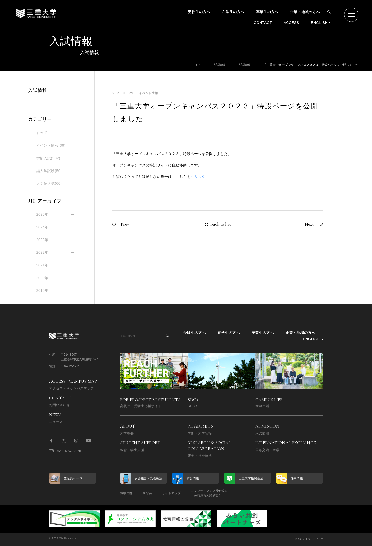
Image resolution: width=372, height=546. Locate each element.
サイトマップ (171, 493)
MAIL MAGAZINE (65, 450)
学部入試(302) (48, 158)
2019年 (42, 290)
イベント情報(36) (51, 145)
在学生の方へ (233, 12)
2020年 (42, 278)
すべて (41, 133)
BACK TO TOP (306, 539)
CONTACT (263, 23)
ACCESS (291, 23)
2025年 (42, 214)
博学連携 (126, 493)
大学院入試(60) (49, 183)
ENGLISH (319, 23)
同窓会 (147, 493)
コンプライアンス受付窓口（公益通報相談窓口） (209, 493)
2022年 (42, 252)
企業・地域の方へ (305, 12)
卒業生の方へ (267, 12)
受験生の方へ (199, 12)
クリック (197, 177)
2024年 (42, 227)
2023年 (42, 240)
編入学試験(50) (49, 171)
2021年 (42, 265)
